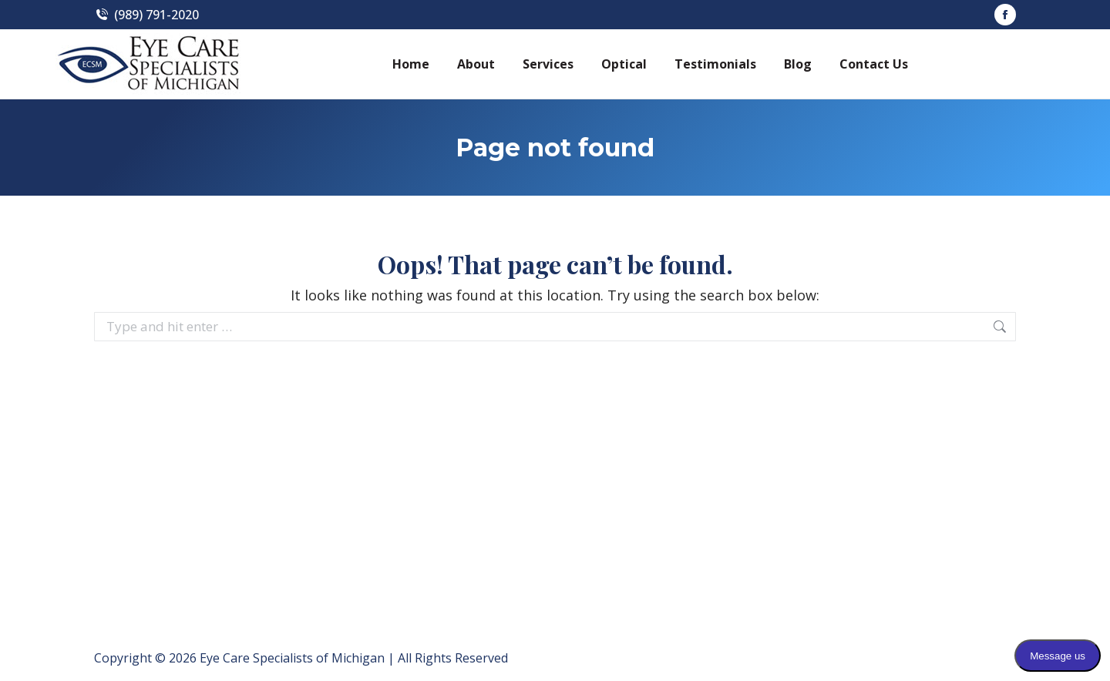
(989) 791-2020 (146, 14)
